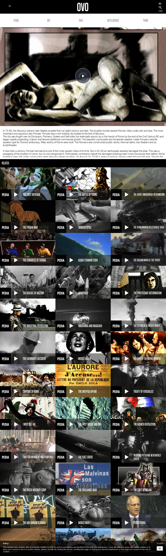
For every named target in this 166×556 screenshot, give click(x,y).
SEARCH (161, 11)
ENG (160, 3)
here (52, 549)
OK (160, 548)
